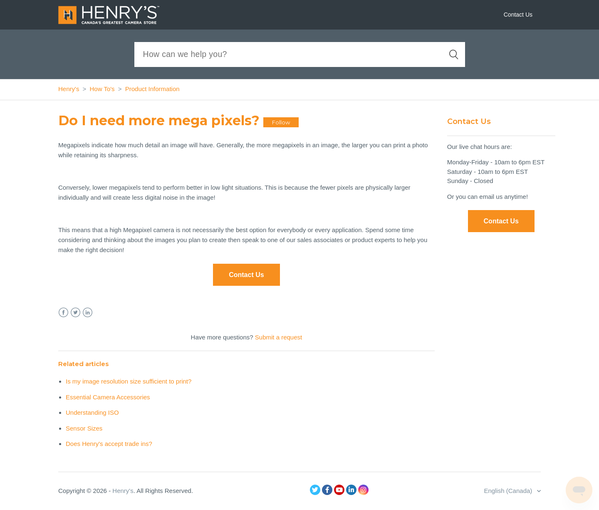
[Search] (299, 54)
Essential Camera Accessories (108, 397)
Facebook (63, 312)
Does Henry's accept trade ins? (109, 443)
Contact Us (518, 14)
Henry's (68, 88)
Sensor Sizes (84, 428)
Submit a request (278, 337)
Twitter (75, 312)
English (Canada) (509, 490)
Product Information (152, 88)
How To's (102, 88)
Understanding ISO (92, 412)
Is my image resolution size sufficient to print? (128, 381)
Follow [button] (281, 122)
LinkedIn (87, 312)
